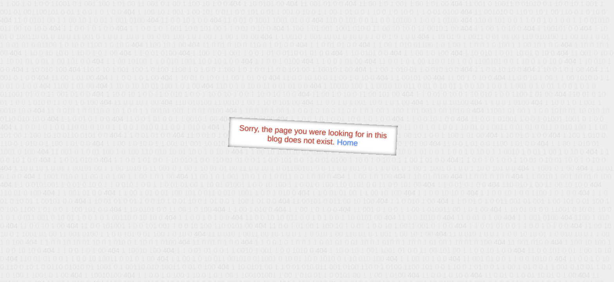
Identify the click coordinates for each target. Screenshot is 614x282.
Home (347, 142)
